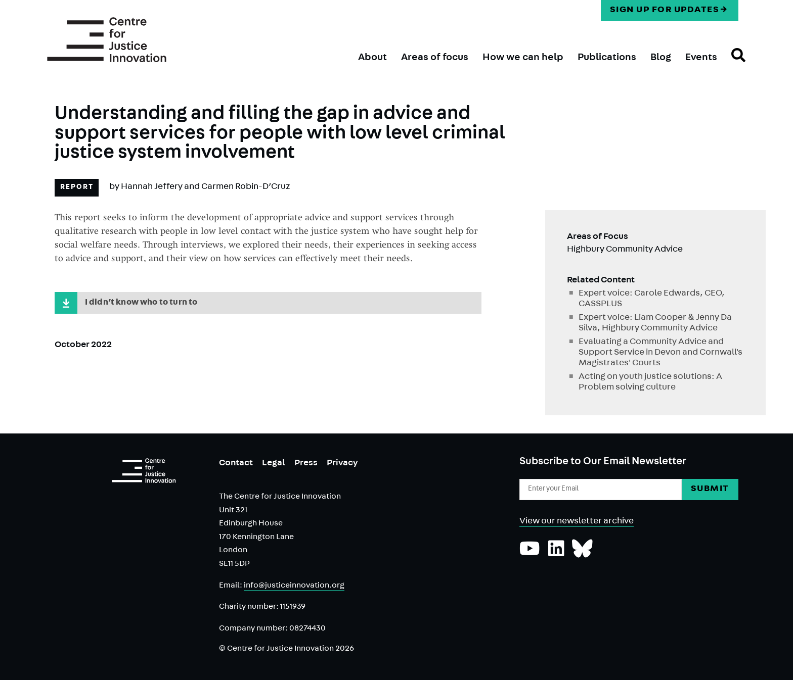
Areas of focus (434, 58)
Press (306, 463)
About (372, 58)
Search (731, 64)
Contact (236, 463)
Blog (660, 58)
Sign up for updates (665, 10)
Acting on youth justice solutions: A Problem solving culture (650, 383)
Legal (273, 463)
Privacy (342, 463)
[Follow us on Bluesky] (582, 553)
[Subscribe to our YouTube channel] (529, 553)
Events (701, 58)
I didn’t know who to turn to (144, 303)
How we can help (522, 58)
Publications (607, 58)
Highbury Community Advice (625, 250)
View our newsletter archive (576, 521)
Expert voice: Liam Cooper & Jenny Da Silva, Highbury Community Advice (655, 323)
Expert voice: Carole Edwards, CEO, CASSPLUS (652, 299)
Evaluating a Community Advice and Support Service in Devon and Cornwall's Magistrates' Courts (660, 353)
